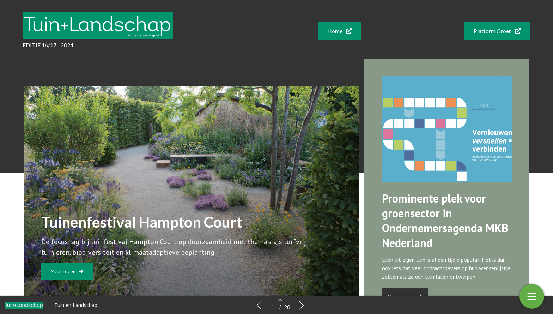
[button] (339, 31)
